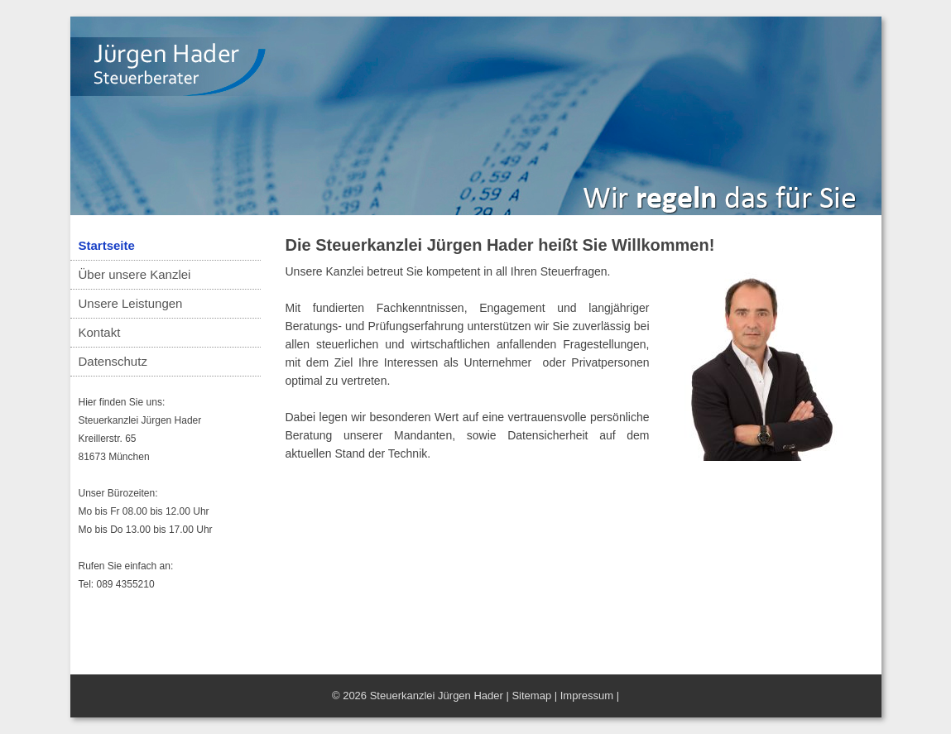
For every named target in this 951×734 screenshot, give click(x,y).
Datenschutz (113, 361)
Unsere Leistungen (131, 303)
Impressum (586, 695)
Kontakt (100, 332)
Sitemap (531, 695)
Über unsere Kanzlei (135, 274)
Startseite (107, 245)
